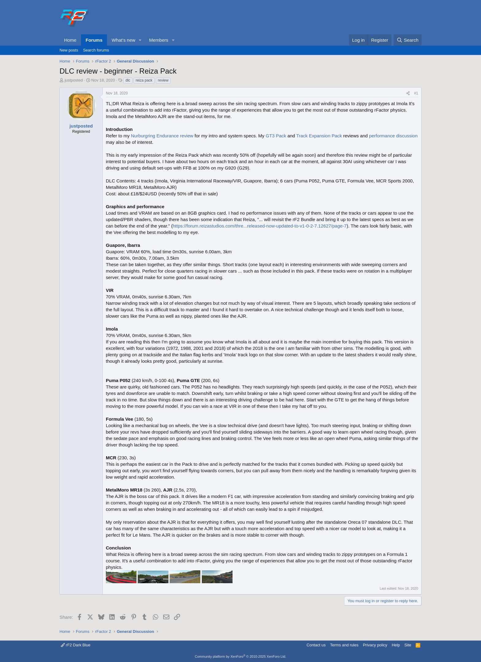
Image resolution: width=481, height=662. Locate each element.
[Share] (408, 93)
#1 (416, 93)
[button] (140, 40)
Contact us (315, 645)
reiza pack (144, 80)
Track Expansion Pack (319, 135)
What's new (123, 40)
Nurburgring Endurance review (162, 135)
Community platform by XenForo (240, 656)
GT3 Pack (276, 135)
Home (70, 40)
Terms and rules (344, 645)
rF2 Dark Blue (75, 645)
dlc (127, 80)
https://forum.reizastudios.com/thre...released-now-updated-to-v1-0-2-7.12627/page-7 (260, 225)
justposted (74, 80)
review (163, 80)
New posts (69, 50)
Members (158, 40)
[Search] (407, 40)
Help (396, 645)
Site (407, 645)
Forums (94, 40)
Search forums (96, 50)
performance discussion (393, 135)
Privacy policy (375, 645)
